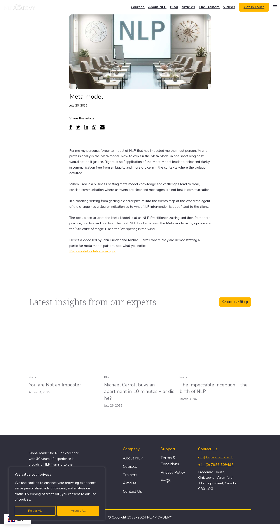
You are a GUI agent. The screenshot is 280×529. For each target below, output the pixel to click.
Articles (188, 7)
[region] (57, 493)
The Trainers (209, 7)
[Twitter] (78, 127)
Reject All (35, 511)
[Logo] (20, 7)
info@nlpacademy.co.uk (215, 457)
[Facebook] (70, 127)
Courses (138, 7)
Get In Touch (254, 7)
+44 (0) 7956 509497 (216, 464)
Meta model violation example (92, 251)
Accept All (78, 511)
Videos (229, 7)
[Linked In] (86, 127)
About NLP (157, 7)
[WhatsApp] (94, 127)
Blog (174, 7)
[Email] (102, 127)
